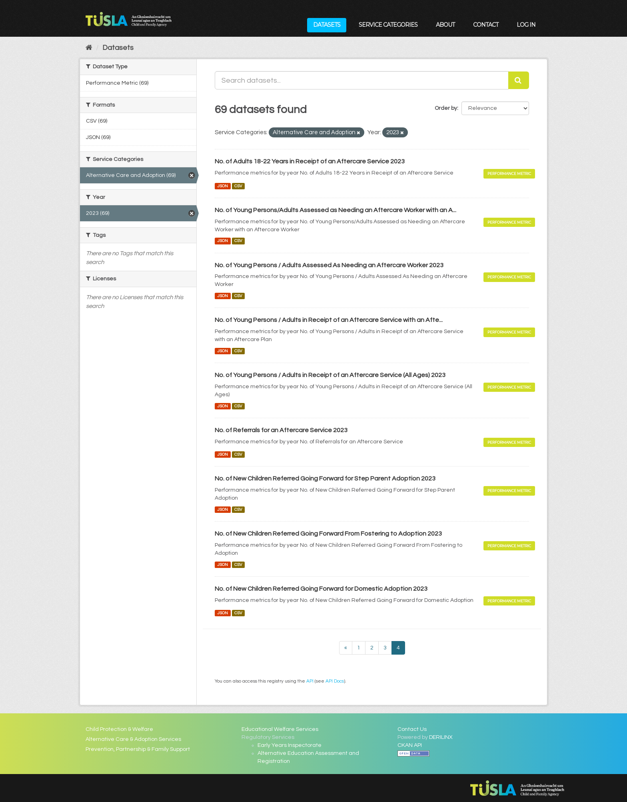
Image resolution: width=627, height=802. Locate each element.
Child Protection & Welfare (119, 729)
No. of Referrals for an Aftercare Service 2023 (281, 430)
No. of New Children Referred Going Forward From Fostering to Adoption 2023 (328, 533)
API (310, 681)
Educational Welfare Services (280, 729)
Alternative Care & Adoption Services (133, 739)
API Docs (334, 681)
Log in (526, 24)
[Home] (89, 48)
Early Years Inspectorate (289, 745)
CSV (238, 186)
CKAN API (409, 745)
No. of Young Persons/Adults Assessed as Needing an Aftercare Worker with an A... (335, 210)
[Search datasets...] (362, 80)
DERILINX (441, 737)
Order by (446, 108)
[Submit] (518, 80)
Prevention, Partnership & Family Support (138, 749)
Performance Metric (509, 173)
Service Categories (388, 24)
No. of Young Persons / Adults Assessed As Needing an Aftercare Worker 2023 (329, 265)
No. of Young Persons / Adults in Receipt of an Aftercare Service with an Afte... (329, 320)
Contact (485, 24)
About (445, 24)
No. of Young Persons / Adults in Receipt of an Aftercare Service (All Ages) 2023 (330, 375)
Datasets (326, 24)
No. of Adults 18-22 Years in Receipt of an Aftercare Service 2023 (310, 161)
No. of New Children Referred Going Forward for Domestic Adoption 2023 (321, 589)
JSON (222, 186)
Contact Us (412, 729)
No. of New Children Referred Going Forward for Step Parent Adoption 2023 (325, 478)
